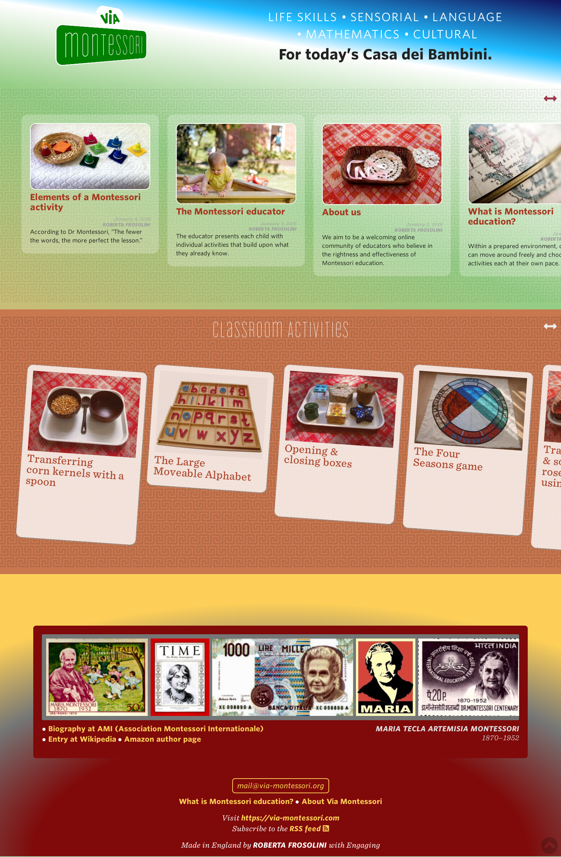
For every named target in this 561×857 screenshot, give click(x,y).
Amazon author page (161, 740)
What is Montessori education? (236, 802)
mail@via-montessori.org (280, 786)
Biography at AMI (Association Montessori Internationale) (155, 729)
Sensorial (385, 17)
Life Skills (302, 17)
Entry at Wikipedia (81, 740)
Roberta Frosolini (291, 846)
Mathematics (353, 34)
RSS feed (309, 829)
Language (467, 17)
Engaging (363, 846)
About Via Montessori (340, 802)
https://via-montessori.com (290, 818)
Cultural (445, 34)
